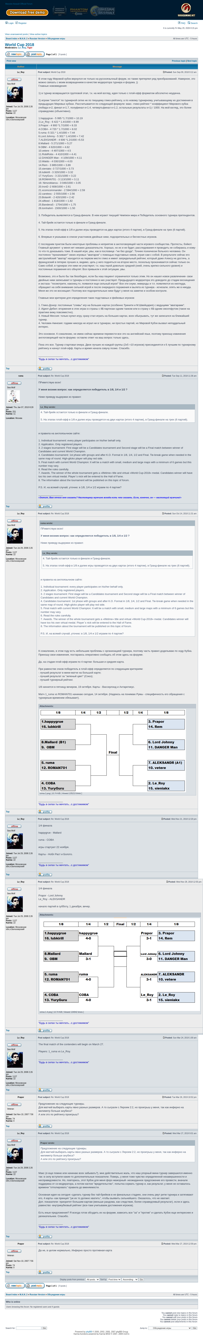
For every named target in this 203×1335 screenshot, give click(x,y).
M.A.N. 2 (23, 39)
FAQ (181, 23)
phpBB (89, 1332)
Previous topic (179, 61)
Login (9, 23)
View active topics (38, 34)
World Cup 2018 (19, 44)
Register (21, 23)
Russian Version (37, 39)
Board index (11, 39)
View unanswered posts (16, 34)
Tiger (30, 47)
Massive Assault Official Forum (19, 4)
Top (8, 368)
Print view (11, 61)
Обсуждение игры (56, 39)
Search (193, 23)
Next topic (192, 61)
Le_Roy (22, 47)
